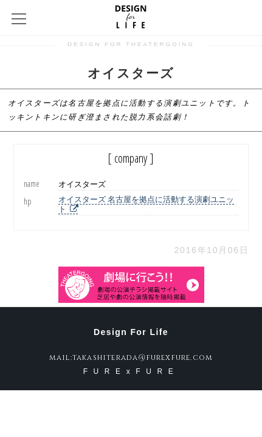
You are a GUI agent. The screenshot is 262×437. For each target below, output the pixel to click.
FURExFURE (131, 371)
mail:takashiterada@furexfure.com (131, 357)
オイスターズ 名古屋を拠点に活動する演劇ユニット (146, 204)
